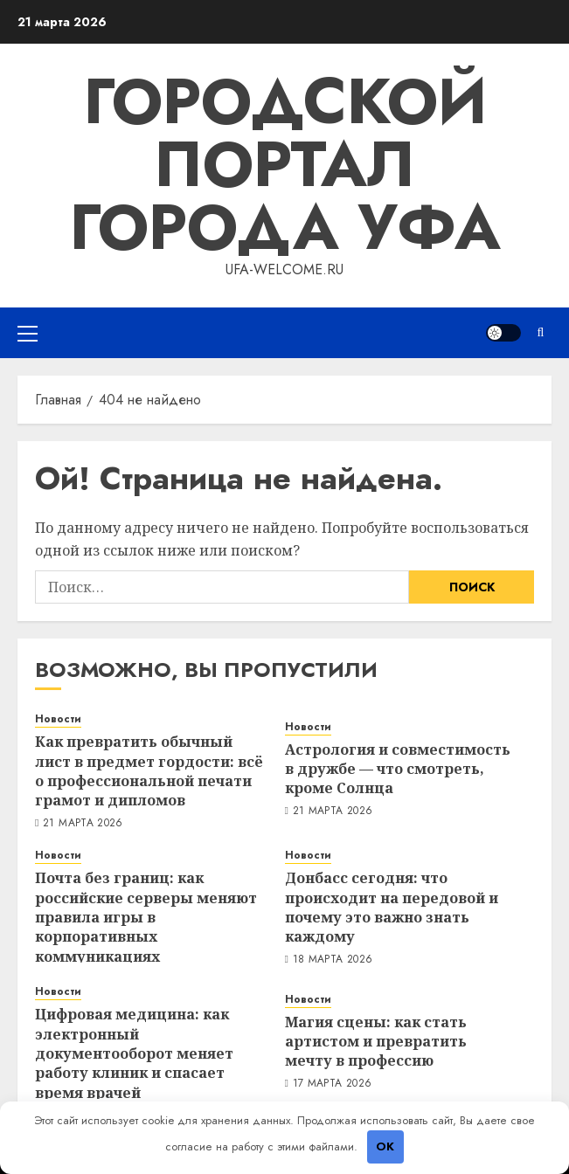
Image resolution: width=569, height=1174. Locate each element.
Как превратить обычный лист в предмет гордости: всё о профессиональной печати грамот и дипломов (149, 771)
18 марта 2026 (333, 960)
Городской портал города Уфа (285, 164)
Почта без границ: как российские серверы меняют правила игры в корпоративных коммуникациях (146, 917)
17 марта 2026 (332, 1084)
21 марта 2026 (83, 824)
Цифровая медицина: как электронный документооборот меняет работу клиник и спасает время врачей (134, 1053)
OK (385, 1146)
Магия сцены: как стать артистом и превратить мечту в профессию (376, 1041)
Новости (58, 719)
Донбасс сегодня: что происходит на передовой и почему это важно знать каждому (391, 907)
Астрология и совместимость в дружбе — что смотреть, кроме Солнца (397, 769)
